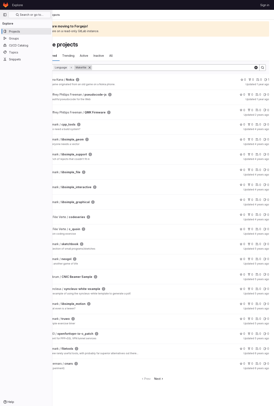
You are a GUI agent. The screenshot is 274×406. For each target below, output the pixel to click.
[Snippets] (26, 59)
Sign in (264, 5)
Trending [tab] (90, 55)
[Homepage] (5, 5)
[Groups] (26, 38)
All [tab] (132, 55)
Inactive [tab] (120, 55)
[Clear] (256, 67)
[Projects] (26, 31)
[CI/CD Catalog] (26, 45)
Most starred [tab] (69, 55)
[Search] (183, 67)
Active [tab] (105, 55)
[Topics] (26, 52)
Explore (17, 5)
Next (170, 378)
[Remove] (111, 67)
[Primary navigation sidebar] (5, 14)
